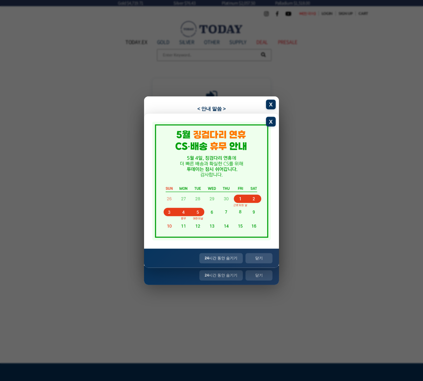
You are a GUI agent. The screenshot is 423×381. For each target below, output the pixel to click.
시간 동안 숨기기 (221, 275)
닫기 (259, 275)
